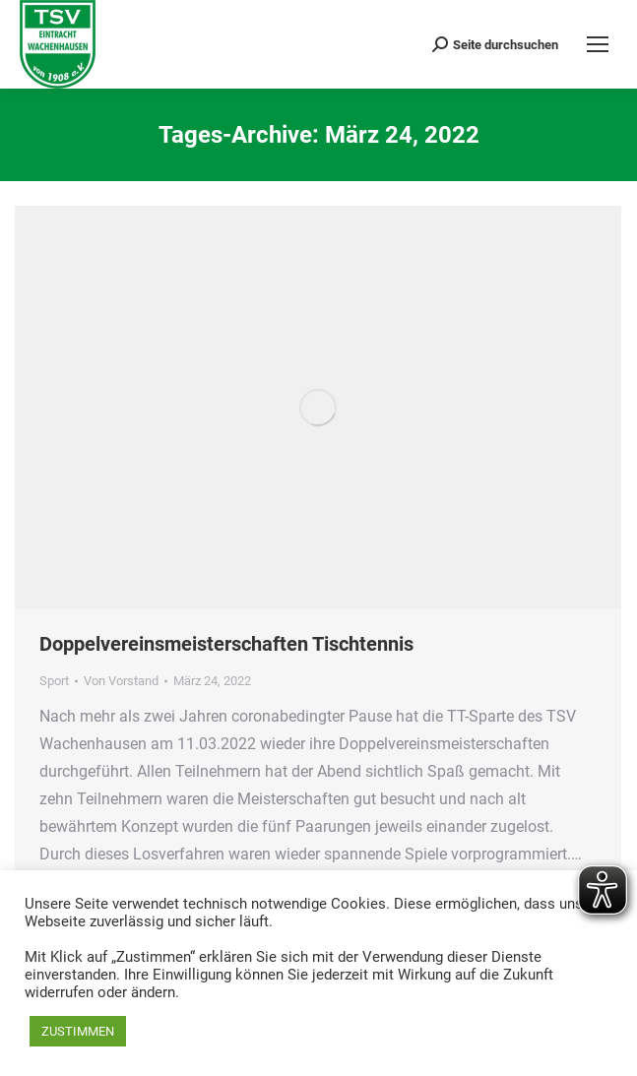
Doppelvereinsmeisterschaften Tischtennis (226, 644)
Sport (54, 680)
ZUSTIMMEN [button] (77, 1031)
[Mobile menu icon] (597, 44)
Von (121, 680)
